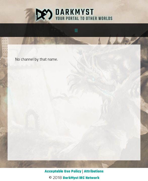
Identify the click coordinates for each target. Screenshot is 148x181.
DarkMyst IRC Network (81, 178)
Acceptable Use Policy (63, 171)
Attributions (94, 171)
